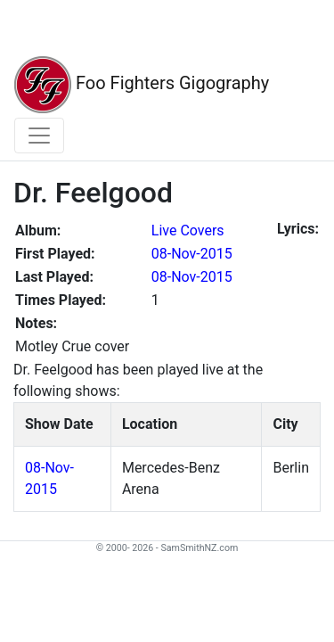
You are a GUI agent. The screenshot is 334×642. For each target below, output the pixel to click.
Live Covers (187, 230)
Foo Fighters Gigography (141, 84)
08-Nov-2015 (191, 253)
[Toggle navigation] (39, 135)
